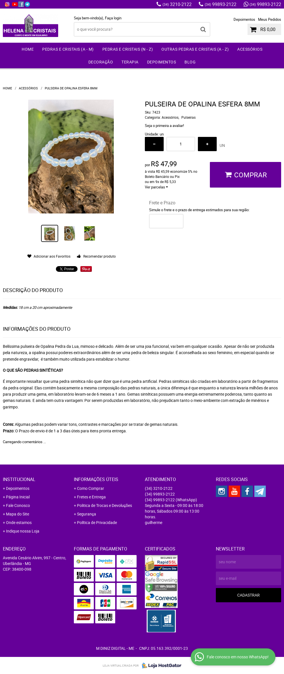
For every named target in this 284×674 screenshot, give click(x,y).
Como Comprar (90, 488)
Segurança (86, 514)
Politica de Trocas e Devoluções (104, 505)
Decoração (100, 62)
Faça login (113, 17)
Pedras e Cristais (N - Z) (127, 49)
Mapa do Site (17, 514)
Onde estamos (19, 522)
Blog (190, 62)
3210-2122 (177, 4)
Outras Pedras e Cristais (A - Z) (195, 49)
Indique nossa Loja (22, 531)
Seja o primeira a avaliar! (164, 125)
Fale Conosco (18, 505)
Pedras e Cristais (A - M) (68, 49)
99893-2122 (220, 4)
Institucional (19, 479)
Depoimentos (244, 19)
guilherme (153, 522)
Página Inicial (18, 497)
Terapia (130, 62)
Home (28, 49)
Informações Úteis (96, 479)
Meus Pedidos (269, 19)
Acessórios (249, 49)
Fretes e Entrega (91, 497)
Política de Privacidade (97, 522)
